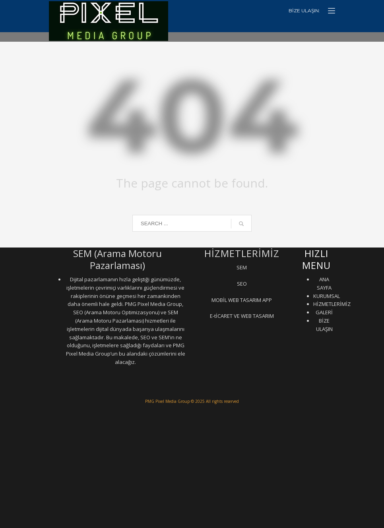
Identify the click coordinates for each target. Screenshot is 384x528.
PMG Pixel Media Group (167, 401)
